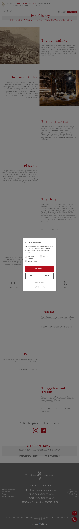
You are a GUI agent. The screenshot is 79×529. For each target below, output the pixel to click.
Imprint (36, 287)
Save (47, 276)
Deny (32, 276)
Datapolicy (42, 287)
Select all (39, 269)
